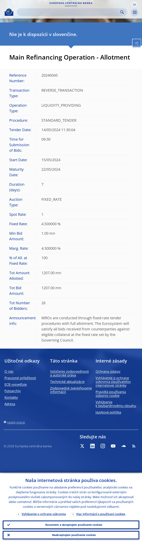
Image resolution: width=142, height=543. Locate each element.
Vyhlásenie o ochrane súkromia (44, 513)
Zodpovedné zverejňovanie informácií (71, 390)
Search (122, 12)
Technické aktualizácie (67, 381)
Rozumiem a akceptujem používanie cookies (73, 524)
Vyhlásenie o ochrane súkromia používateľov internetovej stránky (113, 382)
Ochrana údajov (108, 371)
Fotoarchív (12, 391)
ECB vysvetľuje (15, 384)
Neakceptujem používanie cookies (74, 535)
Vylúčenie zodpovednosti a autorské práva (69, 373)
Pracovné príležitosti (20, 378)
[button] (134, 4)
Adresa (9, 404)
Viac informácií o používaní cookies (100, 513)
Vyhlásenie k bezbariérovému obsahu (116, 404)
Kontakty (11, 397)
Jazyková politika (108, 412)
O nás (8, 371)
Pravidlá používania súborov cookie (111, 394)
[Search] (69, 12)
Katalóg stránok (16, 422)
